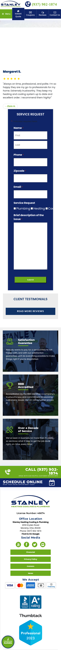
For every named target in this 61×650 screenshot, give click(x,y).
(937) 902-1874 (41, 4)
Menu (6, 12)
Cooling (51, 208)
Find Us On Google (30, 527)
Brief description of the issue (29, 217)
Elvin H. (11, 106)
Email (18, 187)
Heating (36, 208)
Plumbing (20, 208)
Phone (19, 155)
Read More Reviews (30, 310)
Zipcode (20, 171)
